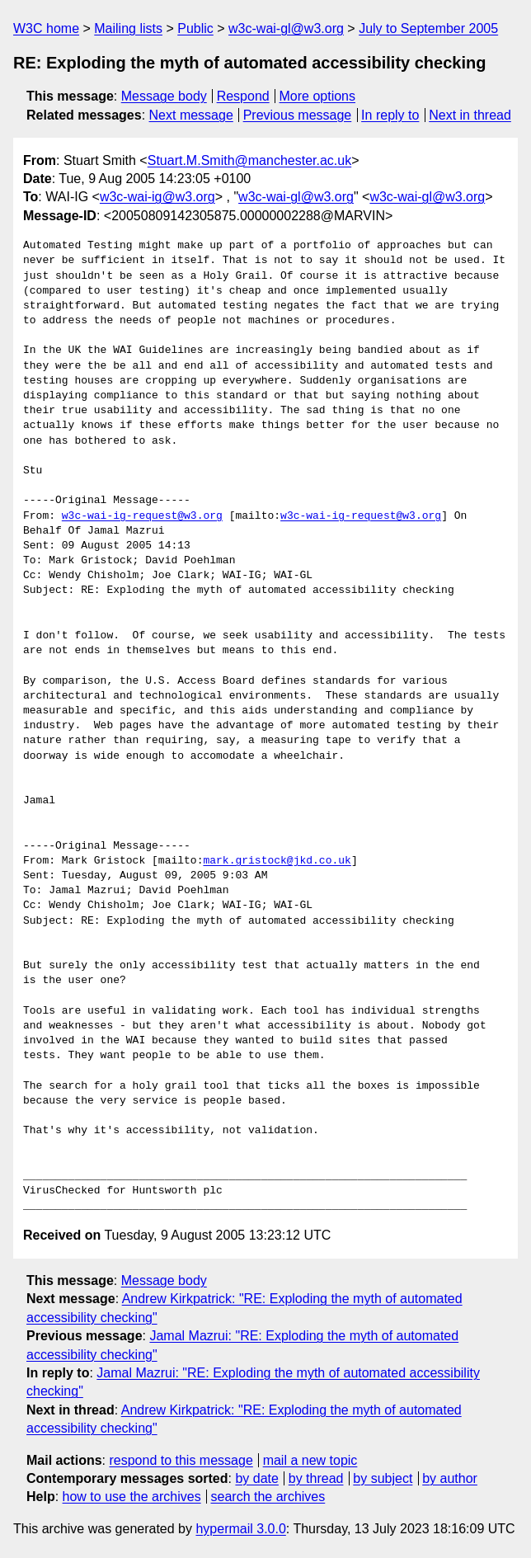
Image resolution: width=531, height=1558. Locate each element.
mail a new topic (310, 1460)
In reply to (390, 115)
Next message (191, 115)
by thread (316, 1478)
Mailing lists (128, 28)
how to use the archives (132, 1497)
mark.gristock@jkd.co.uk (276, 861)
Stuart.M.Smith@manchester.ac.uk (249, 160)
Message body (164, 96)
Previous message (297, 115)
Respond (243, 96)
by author (449, 1478)
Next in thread (470, 115)
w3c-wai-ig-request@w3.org (142, 516)
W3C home (46, 28)
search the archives (268, 1497)
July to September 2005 (428, 28)
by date (256, 1478)
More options (318, 96)
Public (195, 28)
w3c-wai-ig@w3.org (157, 197)
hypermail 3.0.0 (240, 1529)
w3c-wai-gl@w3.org (286, 28)
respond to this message (180, 1460)
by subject (382, 1478)
